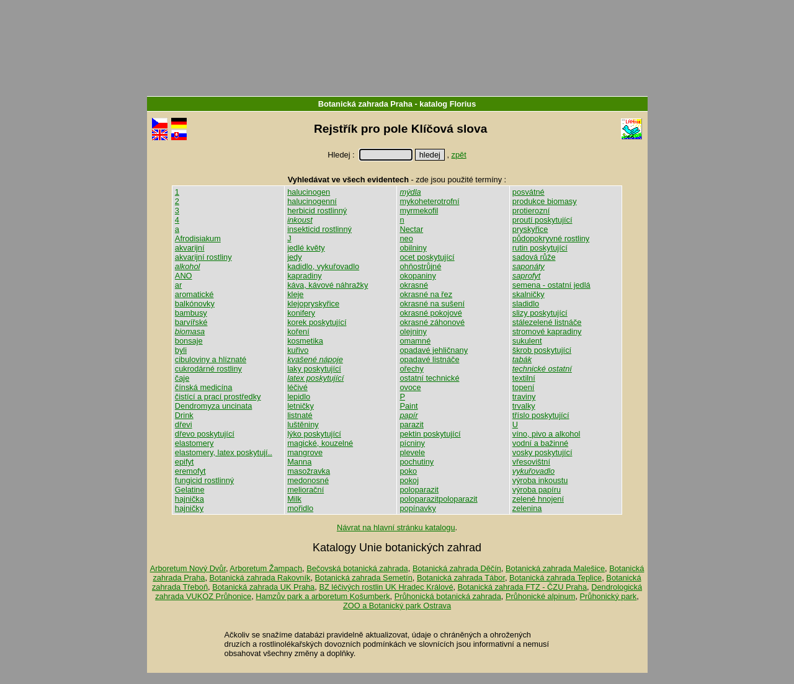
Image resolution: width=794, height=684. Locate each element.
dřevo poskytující (204, 433)
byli (181, 350)
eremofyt (190, 471)
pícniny (412, 443)
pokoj (409, 480)
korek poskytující (316, 322)
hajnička (189, 499)
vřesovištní (531, 461)
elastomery (194, 443)
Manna (299, 461)
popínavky (417, 508)
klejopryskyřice (313, 303)
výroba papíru (536, 489)
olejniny (412, 331)
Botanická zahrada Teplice (555, 577)
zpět (459, 154)
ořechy (411, 368)
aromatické (194, 294)
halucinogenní (312, 201)
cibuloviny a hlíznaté (210, 359)
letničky (300, 406)
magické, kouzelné (320, 443)
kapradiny (304, 275)
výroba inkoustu (540, 480)
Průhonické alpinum (540, 596)
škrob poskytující (541, 350)
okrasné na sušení (432, 303)
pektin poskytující (429, 433)
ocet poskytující (426, 257)
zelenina (527, 508)
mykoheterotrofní (429, 201)
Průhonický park (608, 596)
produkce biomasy (544, 201)
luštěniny (303, 424)
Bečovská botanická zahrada (357, 568)
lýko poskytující (314, 433)
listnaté (300, 415)
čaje (182, 378)
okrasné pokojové (430, 313)
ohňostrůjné (420, 266)
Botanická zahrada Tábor (461, 577)
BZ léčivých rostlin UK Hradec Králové (386, 587)
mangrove (305, 452)
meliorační (305, 489)
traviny (524, 396)
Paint (408, 406)
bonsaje (189, 340)
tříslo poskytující (540, 415)
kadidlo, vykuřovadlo (323, 266)
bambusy (191, 313)
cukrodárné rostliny (208, 368)
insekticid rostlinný (319, 229)
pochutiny (416, 461)
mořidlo (300, 508)
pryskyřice (530, 229)
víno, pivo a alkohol (546, 433)
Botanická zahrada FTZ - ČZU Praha (522, 587)
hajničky (189, 508)
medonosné (308, 480)
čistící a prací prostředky (218, 396)
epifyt (184, 461)
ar (178, 285)
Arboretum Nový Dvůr (188, 568)
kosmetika (305, 340)
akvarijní (190, 247)
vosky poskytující (542, 452)
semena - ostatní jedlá (551, 285)
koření (298, 331)
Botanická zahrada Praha (365, 104)
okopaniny (417, 275)
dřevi (183, 424)
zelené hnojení (538, 499)
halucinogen (308, 192)
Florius (463, 104)
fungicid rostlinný (204, 480)
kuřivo (297, 350)
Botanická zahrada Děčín (457, 568)
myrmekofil (418, 210)
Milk (294, 499)
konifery (301, 313)
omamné (414, 340)
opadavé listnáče (429, 359)
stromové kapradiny (547, 331)
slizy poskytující (540, 313)
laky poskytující (314, 368)
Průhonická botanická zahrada (448, 596)
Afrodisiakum (198, 238)
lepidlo (298, 396)
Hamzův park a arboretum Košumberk (323, 596)
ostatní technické (429, 378)
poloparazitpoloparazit (438, 499)
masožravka (308, 471)
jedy (294, 257)
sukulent (527, 340)
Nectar (411, 229)
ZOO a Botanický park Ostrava (397, 605)
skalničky (528, 294)
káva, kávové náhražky (327, 285)
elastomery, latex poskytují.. (223, 452)
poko (408, 471)
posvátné (528, 192)
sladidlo (525, 303)
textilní (523, 378)
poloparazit (419, 489)
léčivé (297, 387)
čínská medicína (203, 387)
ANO (183, 275)
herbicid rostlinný (317, 210)
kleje (295, 294)
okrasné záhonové (432, 322)
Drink (184, 415)
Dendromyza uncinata (213, 406)
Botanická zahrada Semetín (364, 577)
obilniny (412, 247)
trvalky (523, 406)
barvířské (191, 322)
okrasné (413, 285)
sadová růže (534, 257)
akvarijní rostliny (203, 257)
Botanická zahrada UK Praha (263, 587)
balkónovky (195, 303)
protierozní (531, 210)
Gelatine (190, 489)
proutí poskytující (542, 219)
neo (406, 238)
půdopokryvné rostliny (550, 238)
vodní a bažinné (540, 443)
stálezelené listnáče (547, 322)
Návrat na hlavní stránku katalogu (396, 527)
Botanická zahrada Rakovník (260, 577)
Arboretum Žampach (266, 568)
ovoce (410, 387)
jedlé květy (305, 247)
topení (523, 387)
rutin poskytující (540, 247)
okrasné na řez (425, 294)
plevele (412, 452)
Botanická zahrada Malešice (555, 568)
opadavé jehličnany (433, 350)
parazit (411, 424)
